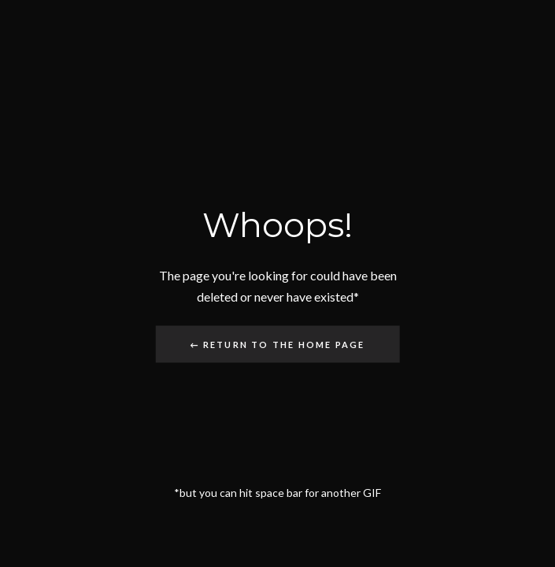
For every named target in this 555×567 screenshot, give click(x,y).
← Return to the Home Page (278, 344)
